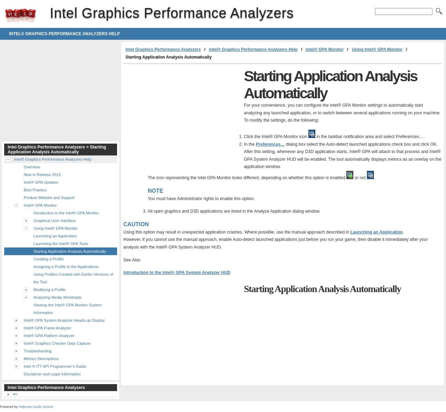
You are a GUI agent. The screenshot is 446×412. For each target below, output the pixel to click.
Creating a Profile (48, 259)
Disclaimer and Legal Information (52, 374)
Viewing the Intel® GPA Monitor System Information (67, 309)
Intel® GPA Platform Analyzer (49, 336)
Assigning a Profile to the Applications (66, 267)
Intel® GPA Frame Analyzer (47, 328)
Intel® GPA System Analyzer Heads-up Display (64, 320)
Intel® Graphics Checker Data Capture (57, 343)
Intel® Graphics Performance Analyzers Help (64, 33)
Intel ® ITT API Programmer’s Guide (55, 366)
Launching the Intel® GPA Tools (60, 244)
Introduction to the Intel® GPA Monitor (66, 213)
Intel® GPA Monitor (325, 49)
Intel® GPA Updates (41, 182)
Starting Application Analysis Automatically (69, 251)
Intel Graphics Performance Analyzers (20, 16)
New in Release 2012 (42, 175)
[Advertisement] (181, 116)
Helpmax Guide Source (35, 407)
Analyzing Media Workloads (57, 297)
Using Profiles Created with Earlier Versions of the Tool (73, 278)
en (15, 394)
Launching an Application (377, 232)
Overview (32, 167)
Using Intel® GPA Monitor (377, 49)
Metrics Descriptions (41, 359)
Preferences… (270, 144)
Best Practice (35, 190)
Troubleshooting (38, 351)
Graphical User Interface (54, 221)
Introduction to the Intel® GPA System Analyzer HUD (176, 272)
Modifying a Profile (49, 290)
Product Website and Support (49, 198)
